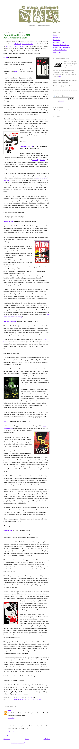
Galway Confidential (10, 321)
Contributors (56, 40)
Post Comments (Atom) (18, 743)
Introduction (56, 37)
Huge (6, 57)
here (60, 76)
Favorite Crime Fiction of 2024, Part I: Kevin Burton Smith (17, 36)
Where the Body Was (27, 146)
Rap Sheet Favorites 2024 (33, 699)
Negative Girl (8, 530)
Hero (5, 421)
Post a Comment (8, 736)
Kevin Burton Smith (16, 699)
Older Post (47, 739)
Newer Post (7, 739)
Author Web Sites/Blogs (60, 50)
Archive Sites (57, 52)
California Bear (9, 221)
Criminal (35, 160)
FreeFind (61, 101)
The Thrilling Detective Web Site (23, 44)
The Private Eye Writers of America (15, 46)
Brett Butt (17, 71)
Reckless (42, 160)
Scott (9, 710)
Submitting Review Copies (61, 45)
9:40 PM (11, 718)
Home (27, 739)
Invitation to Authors (59, 42)
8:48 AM (11, 731)
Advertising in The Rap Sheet (61, 47)
